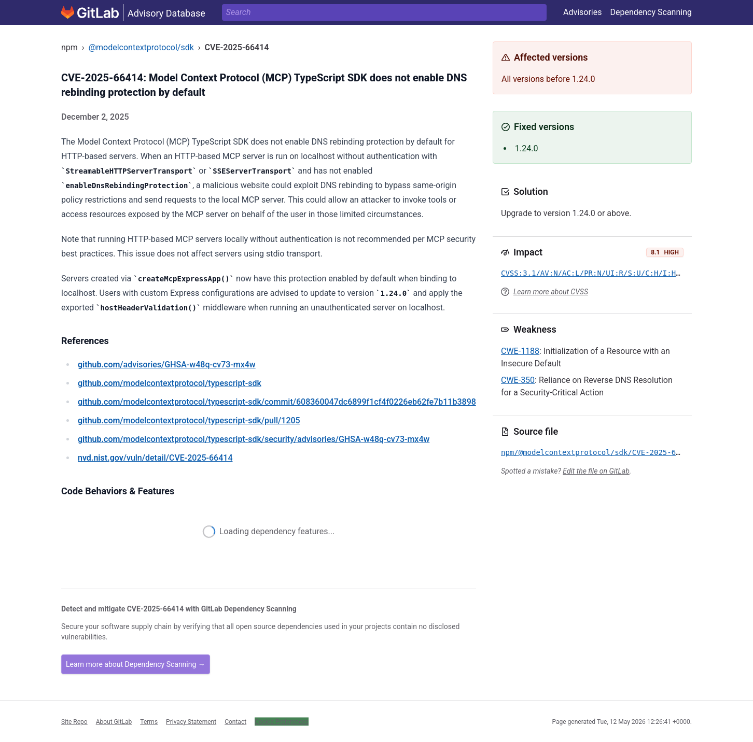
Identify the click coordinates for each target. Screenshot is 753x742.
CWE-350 (518, 380)
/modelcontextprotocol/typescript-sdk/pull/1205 (189, 420)
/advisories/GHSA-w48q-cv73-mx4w (167, 364)
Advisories (582, 12)
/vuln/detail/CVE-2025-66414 (155, 458)
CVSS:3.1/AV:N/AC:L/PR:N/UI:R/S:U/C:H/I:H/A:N (597, 273)
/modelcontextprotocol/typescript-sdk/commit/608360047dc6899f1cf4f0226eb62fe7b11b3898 (277, 402)
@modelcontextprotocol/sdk (141, 47)
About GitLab (114, 721)
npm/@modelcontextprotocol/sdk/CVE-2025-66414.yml (606, 452)
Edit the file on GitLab (596, 471)
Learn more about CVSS (550, 292)
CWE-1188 (520, 351)
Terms (149, 721)
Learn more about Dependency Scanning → (135, 664)
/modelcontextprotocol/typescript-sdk (169, 383)
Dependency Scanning (651, 12)
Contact (235, 721)
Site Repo (74, 721)
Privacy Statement (191, 721)
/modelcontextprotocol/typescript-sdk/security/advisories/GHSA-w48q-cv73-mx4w (253, 439)
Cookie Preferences (282, 721)
